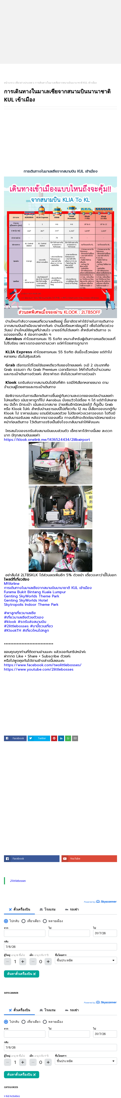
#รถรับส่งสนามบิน (32, 621)
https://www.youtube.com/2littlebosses (38, 669)
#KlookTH (12, 630)
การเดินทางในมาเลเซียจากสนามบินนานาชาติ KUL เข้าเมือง (48, 588)
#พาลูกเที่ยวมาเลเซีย (20, 613)
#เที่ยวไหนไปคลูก (35, 630)
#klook (10, 621)
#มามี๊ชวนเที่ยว (41, 626)
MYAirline (12, 583)
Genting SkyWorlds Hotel (26, 600)
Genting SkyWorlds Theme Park (31, 596)
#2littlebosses (16, 626)
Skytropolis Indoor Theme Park (31, 604)
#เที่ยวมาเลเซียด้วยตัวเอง (24, 617)
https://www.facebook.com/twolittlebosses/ (43, 665)
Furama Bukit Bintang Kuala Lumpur (35, 592)
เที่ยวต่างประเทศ (23, 82)
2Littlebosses (60, 69)
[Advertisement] (60, 141)
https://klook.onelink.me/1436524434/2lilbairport (47, 439)
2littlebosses (17, 880)
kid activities (61, 1096)
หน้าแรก (8, 82)
